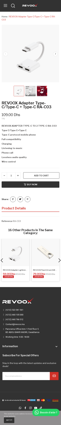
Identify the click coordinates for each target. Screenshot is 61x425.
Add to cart (41, 175)
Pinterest (27, 199)
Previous (5, 54)
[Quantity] (11, 175)
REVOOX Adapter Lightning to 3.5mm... (15, 270)
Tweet (20, 199)
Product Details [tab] (14, 208)
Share (13, 199)
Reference (7, 221)
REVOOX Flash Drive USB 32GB (45, 270)
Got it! (9, 420)
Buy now (30, 184)
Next (55, 54)
